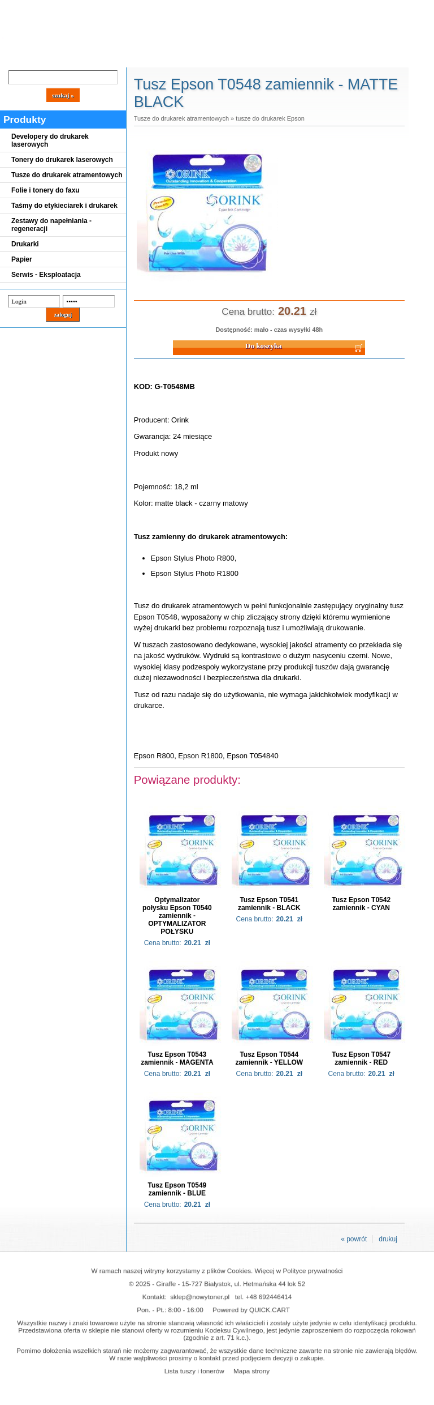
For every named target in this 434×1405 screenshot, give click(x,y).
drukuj (388, 1239)
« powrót (354, 1239)
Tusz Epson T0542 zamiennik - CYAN (361, 904)
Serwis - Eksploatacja (46, 275)
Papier (21, 259)
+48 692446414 (269, 1296)
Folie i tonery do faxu (45, 190)
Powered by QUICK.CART (251, 1309)
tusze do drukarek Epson (270, 118)
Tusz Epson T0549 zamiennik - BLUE (176, 1189)
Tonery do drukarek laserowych (62, 160)
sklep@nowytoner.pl (199, 1296)
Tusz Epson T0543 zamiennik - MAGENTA (177, 1058)
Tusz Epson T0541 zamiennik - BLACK (269, 904)
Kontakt (191, 57)
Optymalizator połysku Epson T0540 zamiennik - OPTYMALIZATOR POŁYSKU (177, 916)
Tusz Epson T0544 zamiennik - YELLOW (269, 1058)
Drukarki (25, 244)
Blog (17, 57)
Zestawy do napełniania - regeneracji (51, 225)
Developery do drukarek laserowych (50, 140)
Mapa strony (251, 1370)
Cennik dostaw (69, 57)
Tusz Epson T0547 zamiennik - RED (361, 1058)
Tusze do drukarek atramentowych (67, 175)
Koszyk (306, 8)
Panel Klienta (136, 57)
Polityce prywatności (313, 1270)
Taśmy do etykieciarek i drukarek (64, 206)
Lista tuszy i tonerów (194, 1370)
